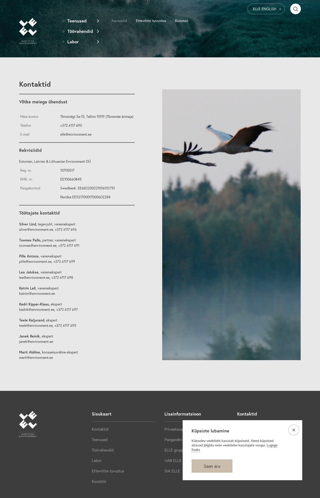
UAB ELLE (173, 460)
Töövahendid (80, 31)
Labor (73, 42)
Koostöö (181, 20)
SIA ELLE (172, 471)
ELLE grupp (174, 450)
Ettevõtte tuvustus (151, 20)
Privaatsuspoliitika (180, 429)
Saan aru (212, 466)
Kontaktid (119, 20)
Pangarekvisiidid (178, 439)
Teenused (77, 21)
